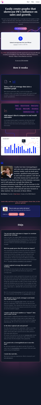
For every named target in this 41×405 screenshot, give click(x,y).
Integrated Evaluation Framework (17, 241)
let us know (18, 292)
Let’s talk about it (8, 358)
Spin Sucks (17, 194)
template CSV (27, 294)
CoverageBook (15, 348)
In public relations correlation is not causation (20, 261)
